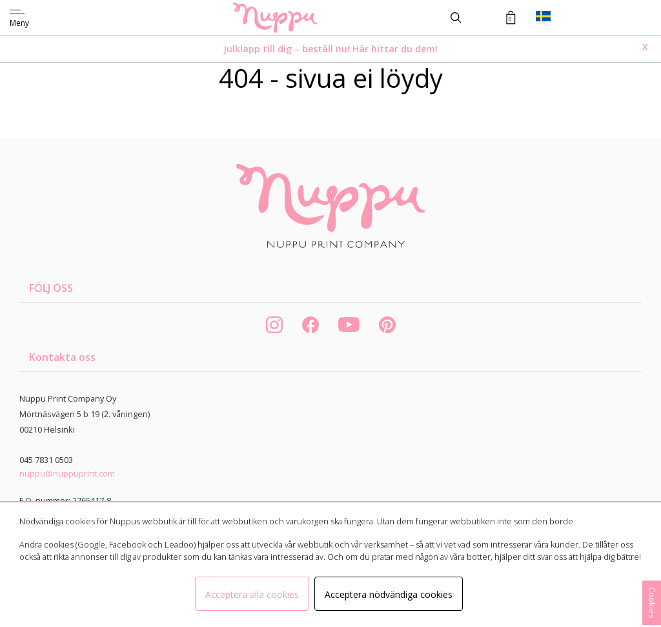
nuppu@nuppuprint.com (67, 473)
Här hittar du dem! (395, 49)
